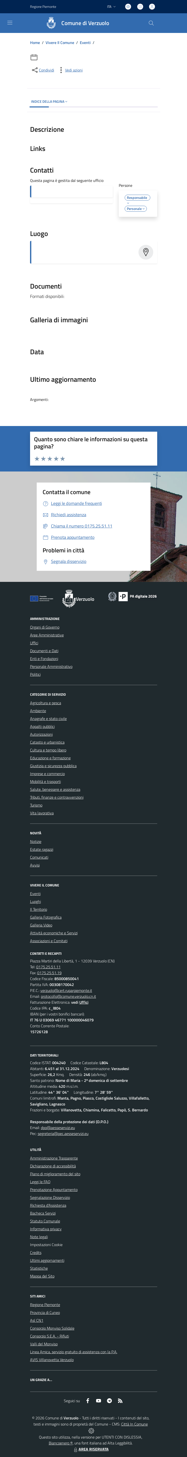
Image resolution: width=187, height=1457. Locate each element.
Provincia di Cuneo (45, 1312)
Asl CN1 (36, 1320)
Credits (35, 1252)
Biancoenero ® (61, 1443)
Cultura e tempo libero (48, 750)
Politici (35, 674)
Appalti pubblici (42, 726)
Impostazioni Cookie (46, 1245)
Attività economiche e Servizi (54, 933)
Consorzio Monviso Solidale (52, 1328)
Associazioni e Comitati (49, 941)
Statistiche (39, 1268)
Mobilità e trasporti (45, 781)
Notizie (35, 841)
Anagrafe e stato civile (48, 718)
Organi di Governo (44, 627)
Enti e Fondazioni (44, 659)
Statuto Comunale (45, 1221)
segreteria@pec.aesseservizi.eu (63, 1133)
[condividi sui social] (42, 70)
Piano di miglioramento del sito (55, 1174)
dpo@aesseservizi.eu (58, 1128)
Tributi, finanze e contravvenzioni (57, 797)
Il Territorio (38, 909)
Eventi (85, 42)
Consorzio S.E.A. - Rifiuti (49, 1336)
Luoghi (35, 901)
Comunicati (39, 857)
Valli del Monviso (44, 1344)
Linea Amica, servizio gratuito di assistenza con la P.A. (73, 1352)
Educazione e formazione (50, 758)
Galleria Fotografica (46, 917)
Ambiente (38, 711)
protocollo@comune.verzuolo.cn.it (68, 996)
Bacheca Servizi (43, 1213)
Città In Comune (134, 1424)
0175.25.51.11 (48, 967)
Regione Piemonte (45, 1305)
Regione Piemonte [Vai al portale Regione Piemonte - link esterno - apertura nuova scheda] (43, 6)
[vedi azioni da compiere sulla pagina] (70, 70)
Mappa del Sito (42, 1276)
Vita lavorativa (42, 813)
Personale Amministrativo (51, 666)
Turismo (36, 805)
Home (35, 42)
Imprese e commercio (47, 774)
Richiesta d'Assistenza (48, 1205)
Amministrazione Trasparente (54, 1158)
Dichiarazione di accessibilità (53, 1166)
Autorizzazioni (41, 734)
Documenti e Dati (44, 651)
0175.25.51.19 (49, 973)
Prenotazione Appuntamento (54, 1189)
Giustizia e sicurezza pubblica (53, 766)
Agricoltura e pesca (45, 703)
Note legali (39, 1237)
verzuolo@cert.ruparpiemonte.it (66, 990)
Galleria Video (41, 925)
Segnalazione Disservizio (50, 1197)
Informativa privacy (46, 1229)
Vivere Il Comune (60, 42)
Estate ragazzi (41, 849)
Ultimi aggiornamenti (47, 1260)
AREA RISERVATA (91, 1449)
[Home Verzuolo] (75, 23)
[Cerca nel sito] (151, 23)
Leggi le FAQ (40, 1182)
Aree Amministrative (47, 635)
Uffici (34, 643)
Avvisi (35, 865)
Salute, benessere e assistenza (55, 789)
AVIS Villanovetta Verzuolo (52, 1360)
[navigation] (10, 23)
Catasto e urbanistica (47, 742)
